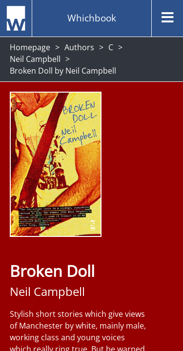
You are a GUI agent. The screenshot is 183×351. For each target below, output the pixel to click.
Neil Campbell (35, 59)
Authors (79, 47)
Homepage (30, 47)
